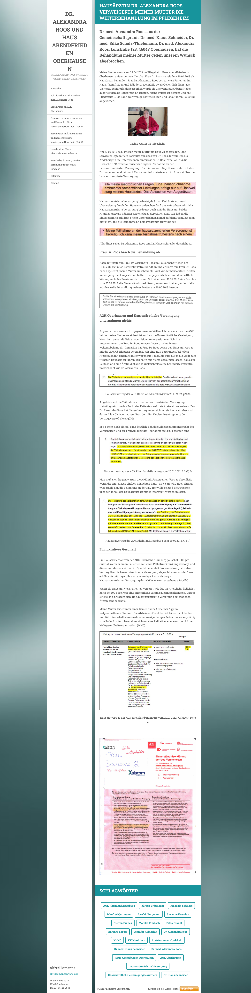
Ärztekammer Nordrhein (167, 940)
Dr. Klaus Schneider (176, 975)
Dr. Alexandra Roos (175, 931)
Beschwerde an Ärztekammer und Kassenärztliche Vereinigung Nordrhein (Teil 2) (67, 138)
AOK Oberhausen (170, 957)
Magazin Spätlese (181, 905)
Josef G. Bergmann (148, 914)
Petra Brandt (174, 923)
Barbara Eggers (117, 931)
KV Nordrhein (136, 940)
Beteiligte (55, 175)
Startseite (56, 88)
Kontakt (55, 182)
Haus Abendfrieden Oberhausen (134, 957)
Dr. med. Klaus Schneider (129, 949)
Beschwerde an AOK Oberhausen (61, 109)
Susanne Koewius (178, 914)
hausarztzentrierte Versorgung (148, 966)
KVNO (117, 940)
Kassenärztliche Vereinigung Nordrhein (132, 975)
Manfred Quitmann (119, 914)
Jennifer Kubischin (145, 931)
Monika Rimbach (149, 923)
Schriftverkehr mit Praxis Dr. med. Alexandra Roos (66, 97)
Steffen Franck (123, 923)
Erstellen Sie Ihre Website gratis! (163, 989)
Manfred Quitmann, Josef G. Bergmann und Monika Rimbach (65, 164)
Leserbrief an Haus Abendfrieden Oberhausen (64, 151)
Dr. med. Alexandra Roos (166, 949)
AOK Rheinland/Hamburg (119, 905)
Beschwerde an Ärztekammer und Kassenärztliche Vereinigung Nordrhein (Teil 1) (67, 122)
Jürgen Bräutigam (152, 905)
